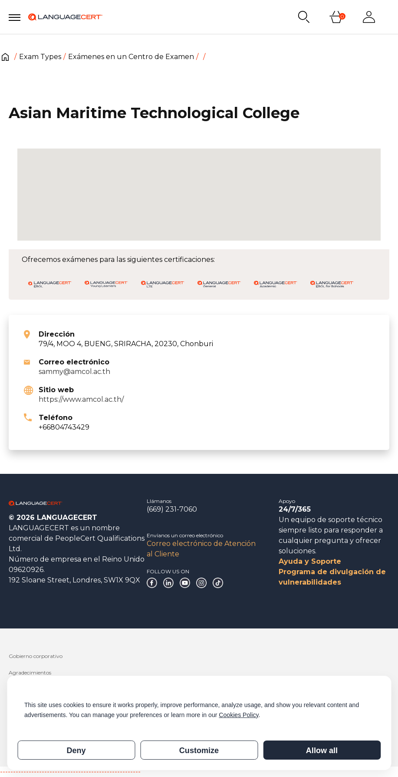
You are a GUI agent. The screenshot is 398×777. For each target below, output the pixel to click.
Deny (76, 750)
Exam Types (40, 57)
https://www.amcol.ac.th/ (81, 399)
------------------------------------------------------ (70, 771)
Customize (199, 750)
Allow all (322, 750)
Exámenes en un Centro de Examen (131, 57)
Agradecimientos (30, 672)
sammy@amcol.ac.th (74, 371)
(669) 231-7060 (172, 509)
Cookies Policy (238, 714)
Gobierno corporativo (35, 656)
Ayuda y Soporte (310, 561)
